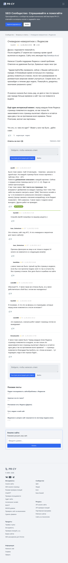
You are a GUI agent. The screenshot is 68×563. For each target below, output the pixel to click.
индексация (20, 135)
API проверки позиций (43, 508)
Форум (38, 487)
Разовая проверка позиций (13, 490)
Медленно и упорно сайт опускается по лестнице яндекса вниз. (31, 418)
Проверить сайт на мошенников (15, 511)
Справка (8, 552)
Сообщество (9, 35)
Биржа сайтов (9, 534)
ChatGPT (8, 493)
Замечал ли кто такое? (16, 398)
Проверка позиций (12, 531)
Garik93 (13, 45)
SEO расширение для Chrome (14, 537)
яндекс (27, 135)
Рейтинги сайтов (41, 514)
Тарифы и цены (10, 525)
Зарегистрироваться (14, 24)
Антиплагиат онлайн (11, 502)
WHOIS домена (10, 508)
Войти (27, 24)
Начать (34, 445)
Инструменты (9, 528)
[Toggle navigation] (63, 4)
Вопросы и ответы (22, 35)
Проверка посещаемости (13, 496)
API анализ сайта (41, 505)
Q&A (37, 484)
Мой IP (7, 505)
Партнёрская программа (43, 511)
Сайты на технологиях (43, 517)
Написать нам (9, 548)
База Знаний (40, 493)
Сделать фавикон (11, 514)
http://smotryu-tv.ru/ (51, 56)
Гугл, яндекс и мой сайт (16, 411)
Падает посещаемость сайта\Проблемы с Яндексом (26, 391)
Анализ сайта (13, 433)
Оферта (7, 555)
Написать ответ (55, 141)
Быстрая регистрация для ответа (22, 158)
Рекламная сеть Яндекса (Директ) (20, 404)
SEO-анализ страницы (12, 487)
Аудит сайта (9, 499)
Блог (37, 490)
